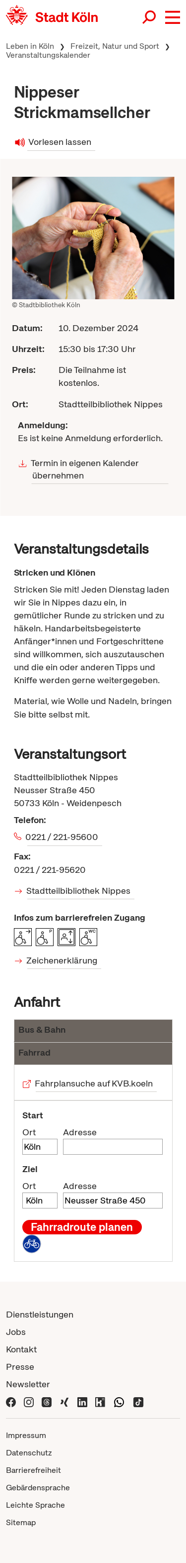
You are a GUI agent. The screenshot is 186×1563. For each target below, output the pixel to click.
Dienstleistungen (39, 1314)
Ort (29, 1132)
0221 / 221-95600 (62, 836)
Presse (20, 1366)
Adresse (80, 1132)
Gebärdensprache (38, 1487)
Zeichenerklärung (62, 960)
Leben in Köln (30, 46)
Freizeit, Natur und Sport (114, 46)
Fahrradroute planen (82, 1227)
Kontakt (21, 1349)
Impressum (26, 1435)
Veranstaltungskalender (48, 55)
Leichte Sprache (35, 1505)
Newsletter (28, 1384)
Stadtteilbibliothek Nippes (79, 890)
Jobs (16, 1331)
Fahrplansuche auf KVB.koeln (94, 1083)
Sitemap (21, 1522)
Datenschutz (29, 1452)
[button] (172, 17)
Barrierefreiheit (33, 1470)
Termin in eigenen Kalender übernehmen (85, 469)
